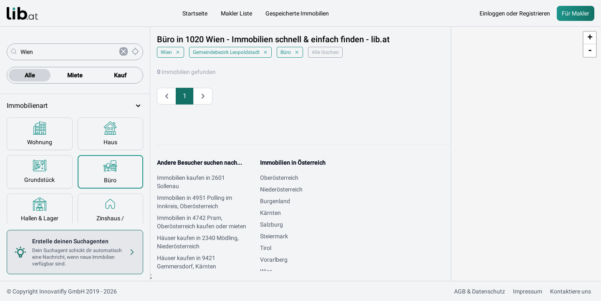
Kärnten (270, 212)
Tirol (265, 248)
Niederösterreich (281, 189)
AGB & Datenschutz (479, 291)
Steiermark (274, 236)
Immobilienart (75, 106)
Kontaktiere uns (570, 291)
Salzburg (271, 224)
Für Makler (575, 13)
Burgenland (275, 201)
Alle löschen (325, 52)
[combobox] (68, 51)
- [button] (590, 50)
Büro (289, 52)
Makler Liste (236, 13)
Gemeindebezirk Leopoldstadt (230, 52)
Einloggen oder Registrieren (515, 13)
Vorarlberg (274, 259)
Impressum (527, 291)
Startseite (194, 13)
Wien (170, 52)
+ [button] (590, 38)
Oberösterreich (279, 177)
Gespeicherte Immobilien (297, 13)
